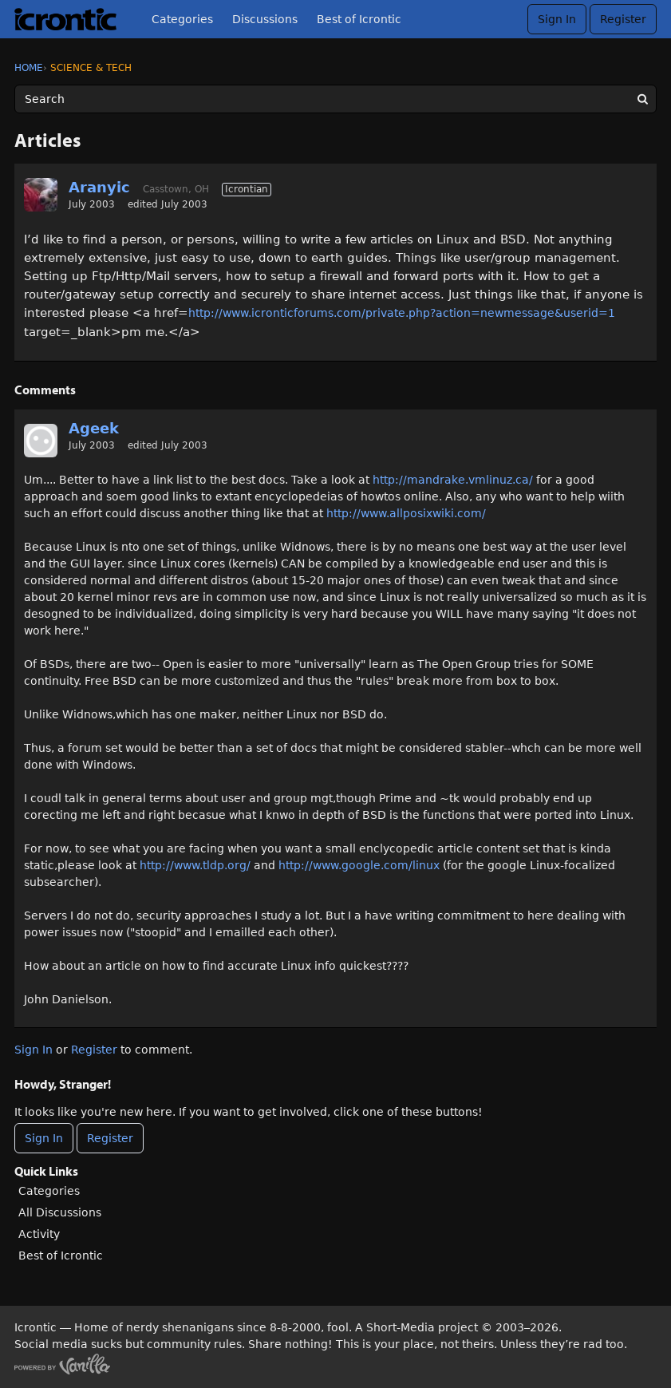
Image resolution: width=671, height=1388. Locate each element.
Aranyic (99, 187)
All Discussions (59, 1212)
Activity (39, 1234)
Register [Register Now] (110, 1138)
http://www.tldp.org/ (195, 865)
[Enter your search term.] (335, 99)
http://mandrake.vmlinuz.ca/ (453, 479)
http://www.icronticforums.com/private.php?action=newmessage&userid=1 (401, 312)
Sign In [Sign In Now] (44, 1138)
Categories (182, 19)
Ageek (94, 428)
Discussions (265, 19)
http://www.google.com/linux (359, 865)
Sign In (557, 19)
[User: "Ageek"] (40, 440)
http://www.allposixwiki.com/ (406, 513)
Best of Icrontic (359, 19)
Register (623, 19)
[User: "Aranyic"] (40, 195)
